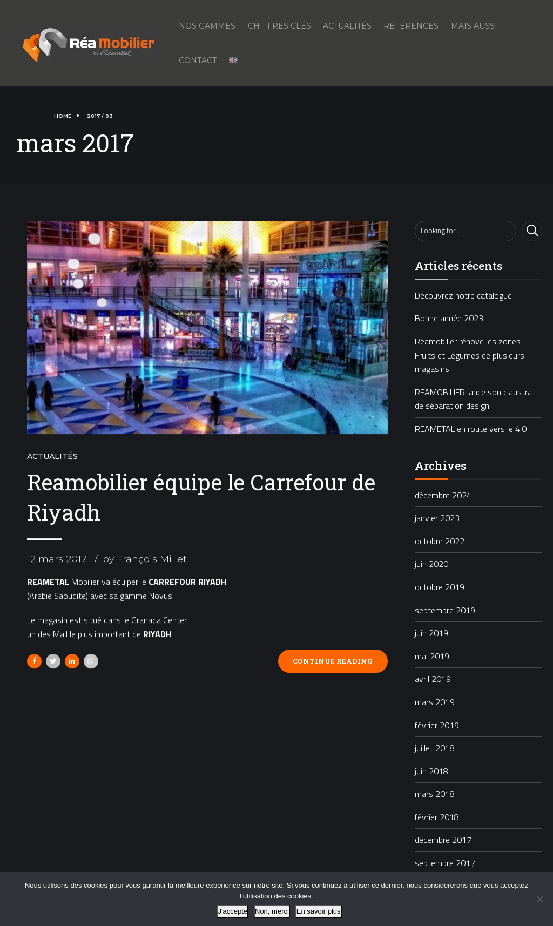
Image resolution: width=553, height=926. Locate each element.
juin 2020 (431, 563)
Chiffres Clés (279, 26)
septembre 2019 (445, 610)
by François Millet (145, 559)
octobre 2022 (439, 541)
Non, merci (272, 911)
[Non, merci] (539, 899)
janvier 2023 (437, 517)
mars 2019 (435, 701)
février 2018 (437, 816)
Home (62, 116)
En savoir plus (318, 911)
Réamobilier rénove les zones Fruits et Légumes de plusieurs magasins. (469, 355)
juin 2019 (431, 632)
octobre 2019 (439, 586)
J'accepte (232, 911)
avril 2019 (433, 678)
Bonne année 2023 (449, 318)
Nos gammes (207, 26)
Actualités (347, 26)
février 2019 (437, 725)
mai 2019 (432, 656)
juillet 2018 (435, 747)
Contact (198, 60)
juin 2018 (431, 771)
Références (411, 26)
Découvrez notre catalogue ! (465, 295)
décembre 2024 (443, 495)
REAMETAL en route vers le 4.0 (471, 428)
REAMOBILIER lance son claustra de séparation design (473, 399)
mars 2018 (435, 793)
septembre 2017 (445, 862)
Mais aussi (474, 26)
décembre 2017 (443, 839)
